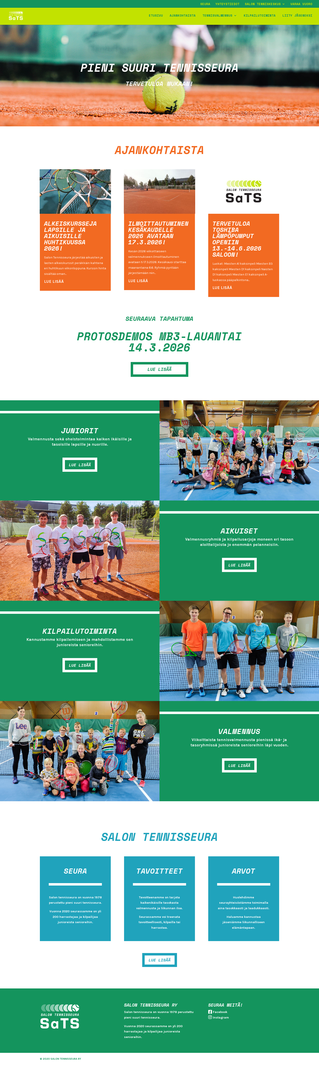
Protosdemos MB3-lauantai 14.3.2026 (159, 341)
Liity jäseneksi (297, 16)
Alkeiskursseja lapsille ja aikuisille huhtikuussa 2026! (70, 236)
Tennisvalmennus (217, 16)
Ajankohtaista (183, 16)
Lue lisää (80, 465)
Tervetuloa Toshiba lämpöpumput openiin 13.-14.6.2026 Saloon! (236, 239)
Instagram (221, 1017)
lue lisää (54, 281)
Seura (205, 4)
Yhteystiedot (227, 4)
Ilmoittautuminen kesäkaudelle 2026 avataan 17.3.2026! (158, 233)
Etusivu (156, 16)
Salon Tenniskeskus (263, 4)
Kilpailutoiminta (260, 16)
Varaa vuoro (301, 4)
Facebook (220, 1012)
